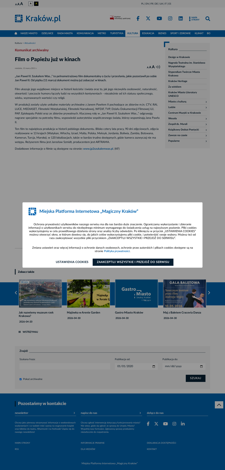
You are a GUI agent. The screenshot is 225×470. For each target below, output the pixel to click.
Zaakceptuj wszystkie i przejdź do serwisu (133, 262)
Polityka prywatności (117, 251)
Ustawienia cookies (72, 262)
